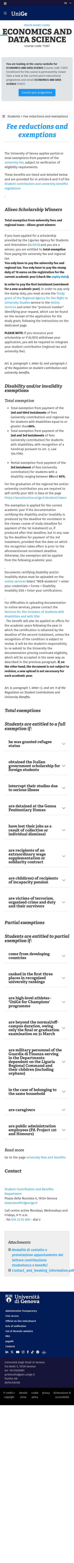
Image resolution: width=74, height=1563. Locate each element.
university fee (14, 162)
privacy (46, 1393)
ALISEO (34, 245)
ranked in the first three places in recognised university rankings (31, 977)
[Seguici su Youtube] (17, 1352)
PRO (7, 1336)
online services (16, 581)
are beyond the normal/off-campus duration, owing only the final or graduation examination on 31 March (34, 1028)
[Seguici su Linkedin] (6, 1352)
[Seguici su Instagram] (23, 1352)
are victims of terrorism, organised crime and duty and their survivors (32, 902)
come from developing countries (29, 955)
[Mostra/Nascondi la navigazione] (5, 13)
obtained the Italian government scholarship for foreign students (34, 765)
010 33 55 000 (20, 1219)
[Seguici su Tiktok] (32, 1352)
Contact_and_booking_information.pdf (43, 1270)
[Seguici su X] (12, 1352)
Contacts (10, 1346)
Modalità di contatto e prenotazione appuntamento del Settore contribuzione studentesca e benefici (37, 1257)
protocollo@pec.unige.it (20, 1374)
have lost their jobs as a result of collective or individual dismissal (30, 830)
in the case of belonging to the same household (32, 1091)
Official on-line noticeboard (20, 1321)
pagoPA (9, 1341)
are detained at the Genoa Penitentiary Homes (32, 807)
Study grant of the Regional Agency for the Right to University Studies (36, 298)
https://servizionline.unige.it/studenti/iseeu (36, 498)
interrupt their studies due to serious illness (33, 787)
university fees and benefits (45, 1157)
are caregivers (22, 1109)
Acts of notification (15, 1326)
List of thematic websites (19, 1331)
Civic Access (12, 1316)
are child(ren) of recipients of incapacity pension (33, 880)
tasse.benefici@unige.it (21, 1203)
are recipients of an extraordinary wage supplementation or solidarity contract (27, 856)
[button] (5, 2)
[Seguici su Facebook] (28, 1352)
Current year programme (37, 92)
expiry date (59, 277)
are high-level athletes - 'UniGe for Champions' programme (30, 1001)
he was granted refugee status (30, 743)
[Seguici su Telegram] (37, 1352)
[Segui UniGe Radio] (44, 1352)
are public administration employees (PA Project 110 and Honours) (32, 1130)
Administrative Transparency (21, 1311)
